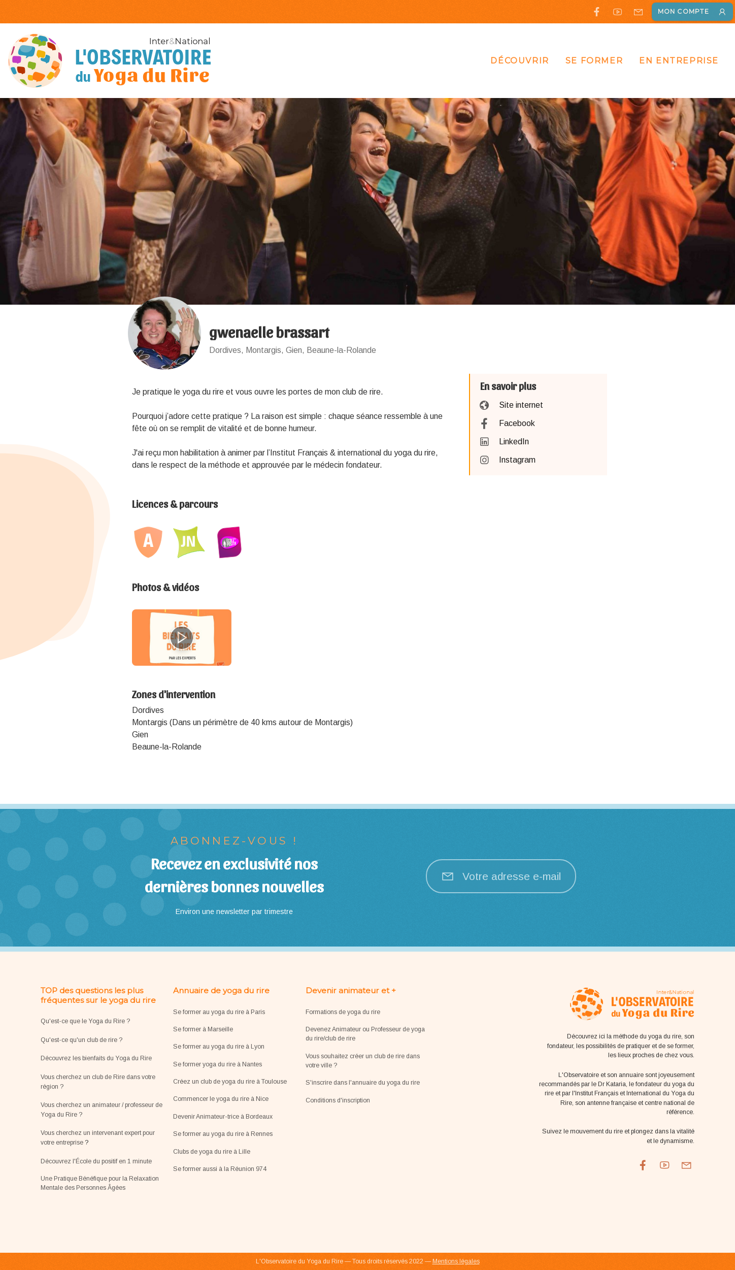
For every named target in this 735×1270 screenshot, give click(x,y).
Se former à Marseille (203, 1029)
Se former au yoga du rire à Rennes (223, 1133)
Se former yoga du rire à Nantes (217, 1064)
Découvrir (519, 61)
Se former (594, 61)
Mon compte (692, 12)
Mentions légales (456, 1261)
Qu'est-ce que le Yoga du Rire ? (85, 1021)
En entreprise (679, 61)
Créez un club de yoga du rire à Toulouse (230, 1081)
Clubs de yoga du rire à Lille (211, 1151)
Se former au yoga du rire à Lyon (218, 1046)
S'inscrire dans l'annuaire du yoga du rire (363, 1082)
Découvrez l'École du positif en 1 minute (96, 1161)
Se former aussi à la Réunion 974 (219, 1169)
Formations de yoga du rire (343, 1012)
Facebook (517, 423)
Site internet (521, 405)
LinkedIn (514, 441)
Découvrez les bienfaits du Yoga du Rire (96, 1058)
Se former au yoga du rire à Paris (219, 1012)
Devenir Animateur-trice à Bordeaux (223, 1116)
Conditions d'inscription (338, 1100)
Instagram (517, 459)
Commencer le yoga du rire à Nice (221, 1098)
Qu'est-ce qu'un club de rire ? (81, 1040)
